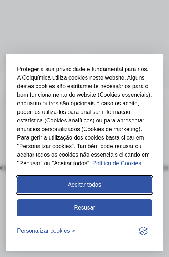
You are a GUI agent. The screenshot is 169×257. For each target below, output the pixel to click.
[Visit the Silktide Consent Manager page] (143, 231)
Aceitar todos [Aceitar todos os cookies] (84, 185)
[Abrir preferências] (46, 231)
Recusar (84, 208)
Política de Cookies (116, 163)
